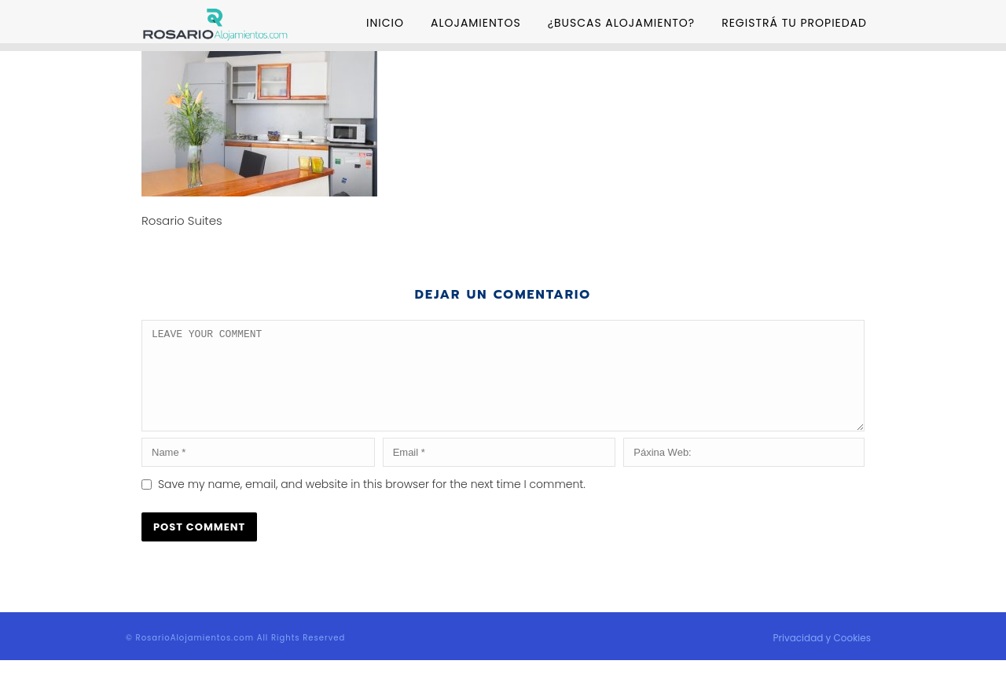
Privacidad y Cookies (822, 657)
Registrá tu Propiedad (794, 23)
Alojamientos (476, 23)
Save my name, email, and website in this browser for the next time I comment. (372, 503)
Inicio (385, 23)
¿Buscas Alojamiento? (622, 23)
